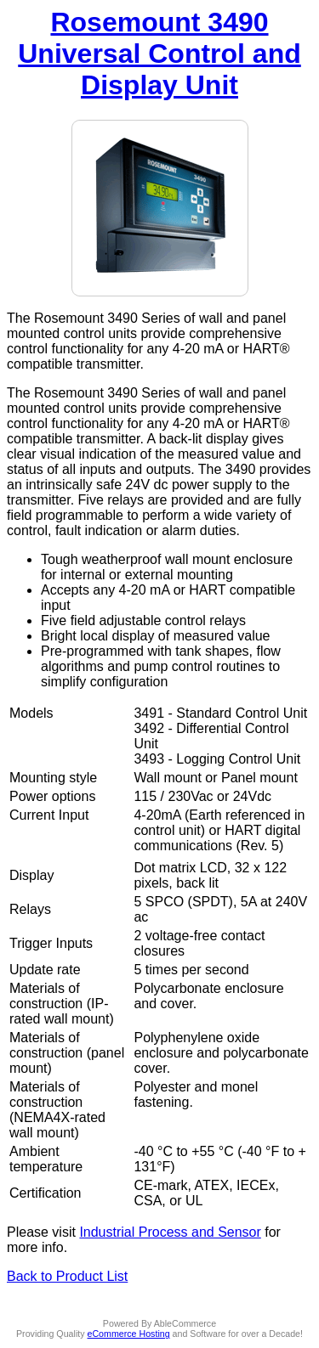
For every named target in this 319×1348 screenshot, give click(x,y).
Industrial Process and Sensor (169, 1232)
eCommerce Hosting (129, 1333)
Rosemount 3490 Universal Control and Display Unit (159, 53)
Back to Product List (67, 1276)
